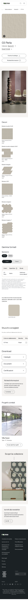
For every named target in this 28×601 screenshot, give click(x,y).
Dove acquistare (19, 549)
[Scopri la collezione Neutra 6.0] (14, 481)
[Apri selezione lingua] (20, 574)
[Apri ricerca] (20, 3)
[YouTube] (7, 584)
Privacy (3, 561)
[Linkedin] (12, 584)
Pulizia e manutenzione (20, 539)
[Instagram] (2, 584)
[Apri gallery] (4, 36)
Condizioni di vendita (7, 539)
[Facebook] (10, 584)
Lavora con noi (5, 541)
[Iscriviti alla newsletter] (8, 521)
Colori (7, 261)
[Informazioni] (16, 268)
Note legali (4, 558)
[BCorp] (4, 577)
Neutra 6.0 (16, 9)
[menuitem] (4, 255)
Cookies (4, 564)
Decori (17, 261)
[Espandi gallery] (4, 111)
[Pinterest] (4, 584)
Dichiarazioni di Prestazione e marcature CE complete (5, 547)
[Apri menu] (24, 3)
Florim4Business (19, 541)
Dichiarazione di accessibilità (5, 553)
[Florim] (6, 3)
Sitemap (4, 567)
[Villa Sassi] (12, 423)
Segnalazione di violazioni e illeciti (19, 545)
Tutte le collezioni (8, 9)
